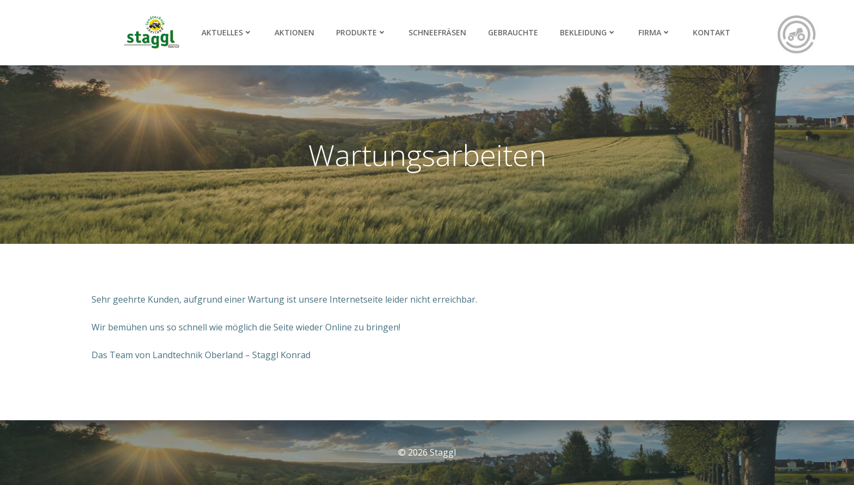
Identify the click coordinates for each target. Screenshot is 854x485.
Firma (654, 32)
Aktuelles (227, 32)
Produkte (361, 32)
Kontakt (711, 32)
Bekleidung (588, 32)
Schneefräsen (437, 32)
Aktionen (294, 32)
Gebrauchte (513, 32)
